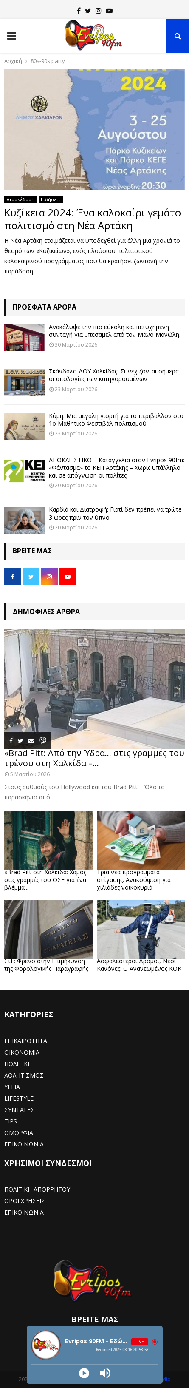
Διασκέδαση (20, 199)
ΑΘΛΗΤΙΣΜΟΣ (24, 1075)
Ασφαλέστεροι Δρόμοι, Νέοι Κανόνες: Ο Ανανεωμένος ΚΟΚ (139, 965)
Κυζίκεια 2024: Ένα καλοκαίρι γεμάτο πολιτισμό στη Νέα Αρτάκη (92, 218)
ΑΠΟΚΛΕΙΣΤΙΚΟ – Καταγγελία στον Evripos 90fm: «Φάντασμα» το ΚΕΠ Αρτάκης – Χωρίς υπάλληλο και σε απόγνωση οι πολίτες (116, 467)
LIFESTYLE (19, 1098)
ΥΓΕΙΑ (12, 1087)
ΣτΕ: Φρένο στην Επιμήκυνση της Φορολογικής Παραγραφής (46, 965)
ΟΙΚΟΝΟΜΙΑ (21, 1052)
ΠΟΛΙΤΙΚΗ (18, 1064)
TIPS (10, 1121)
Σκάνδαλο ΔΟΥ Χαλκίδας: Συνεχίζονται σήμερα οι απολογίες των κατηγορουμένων (114, 375)
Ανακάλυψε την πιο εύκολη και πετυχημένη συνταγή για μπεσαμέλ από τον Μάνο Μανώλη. (115, 330)
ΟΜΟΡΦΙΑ (18, 1133)
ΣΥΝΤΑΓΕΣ (19, 1110)
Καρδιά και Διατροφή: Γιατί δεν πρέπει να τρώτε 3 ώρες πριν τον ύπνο (115, 513)
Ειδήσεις (51, 199)
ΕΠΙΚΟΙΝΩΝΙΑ (24, 1144)
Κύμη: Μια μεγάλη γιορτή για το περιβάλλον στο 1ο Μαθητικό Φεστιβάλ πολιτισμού (116, 419)
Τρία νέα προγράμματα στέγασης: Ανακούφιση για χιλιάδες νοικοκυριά (134, 879)
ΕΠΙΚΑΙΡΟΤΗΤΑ (25, 1041)
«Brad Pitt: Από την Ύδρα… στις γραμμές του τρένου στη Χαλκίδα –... (94, 758)
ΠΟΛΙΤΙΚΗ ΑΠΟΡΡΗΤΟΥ (37, 1189)
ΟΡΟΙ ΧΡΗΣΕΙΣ (24, 1201)
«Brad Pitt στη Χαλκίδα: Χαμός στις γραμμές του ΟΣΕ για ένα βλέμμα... (45, 879)
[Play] (84, 1373)
